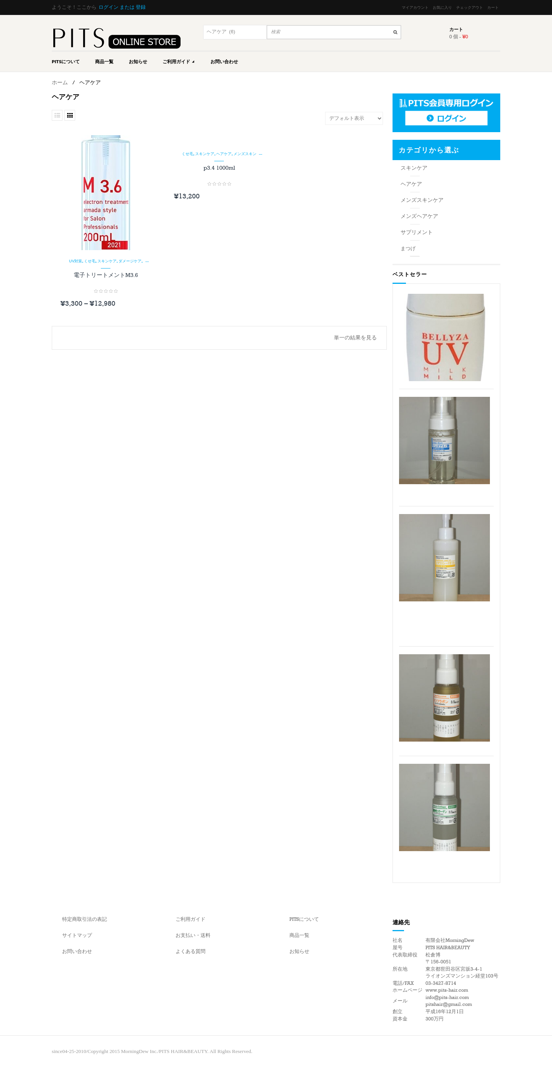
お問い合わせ (224, 61)
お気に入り (442, 7)
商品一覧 (104, 61)
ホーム (60, 82)
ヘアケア (224, 153)
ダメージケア (129, 261)
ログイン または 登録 (122, 7)
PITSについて (66, 61)
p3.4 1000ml (219, 167)
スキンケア (107, 261)
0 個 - (458, 37)
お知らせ (138, 61)
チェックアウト (469, 7)
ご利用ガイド (179, 61)
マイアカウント (415, 7)
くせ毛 (89, 261)
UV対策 (75, 261)
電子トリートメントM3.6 (106, 275)
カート (493, 7)
